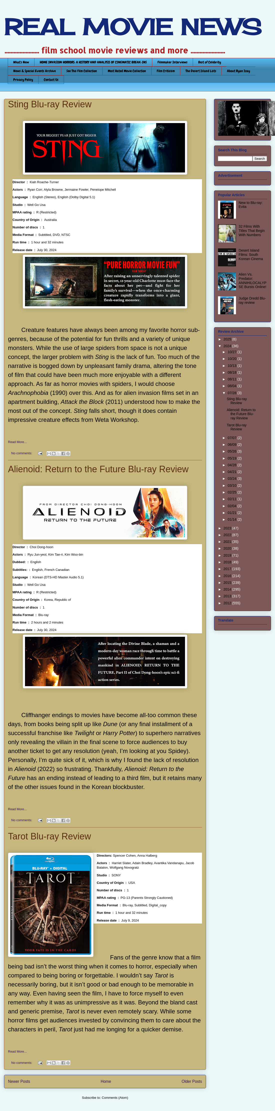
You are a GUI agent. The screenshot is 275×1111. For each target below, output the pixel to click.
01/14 (232, 519)
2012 (228, 603)
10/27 (232, 352)
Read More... (17, 442)
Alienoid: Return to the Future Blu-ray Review (98, 469)
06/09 (232, 445)
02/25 (232, 492)
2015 (228, 583)
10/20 (232, 359)
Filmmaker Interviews (173, 62)
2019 (228, 555)
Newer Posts (19, 1081)
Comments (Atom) (115, 1098)
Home (106, 1081)
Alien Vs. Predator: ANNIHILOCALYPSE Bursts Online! (252, 280)
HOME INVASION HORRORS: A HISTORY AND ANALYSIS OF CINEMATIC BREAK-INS (93, 62)
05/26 (232, 451)
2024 (228, 346)
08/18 (232, 372)
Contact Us (51, 79)
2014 (228, 589)
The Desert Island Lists (201, 71)
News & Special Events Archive (34, 71)
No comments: (22, 453)
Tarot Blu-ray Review (49, 836)
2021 (228, 542)
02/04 (232, 506)
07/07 (232, 438)
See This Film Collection (81, 71)
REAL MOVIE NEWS (133, 27)
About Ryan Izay (238, 71)
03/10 (232, 485)
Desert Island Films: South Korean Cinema (251, 254)
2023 (228, 528)
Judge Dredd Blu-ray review (252, 300)
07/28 (232, 393)
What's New (21, 62)
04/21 (232, 472)
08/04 (232, 386)
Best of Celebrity (209, 62)
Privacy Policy (23, 79)
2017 (228, 569)
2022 (228, 535)
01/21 (232, 513)
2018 (228, 562)
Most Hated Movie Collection (127, 71)
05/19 (232, 458)
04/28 (232, 465)
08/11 (232, 379)
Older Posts (192, 1081)
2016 (228, 576)
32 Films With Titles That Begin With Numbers (252, 230)
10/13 (232, 366)
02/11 (232, 499)
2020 (228, 548)
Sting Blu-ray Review (50, 104)
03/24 (232, 478)
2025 (228, 339)
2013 (228, 596)
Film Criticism (166, 71)
